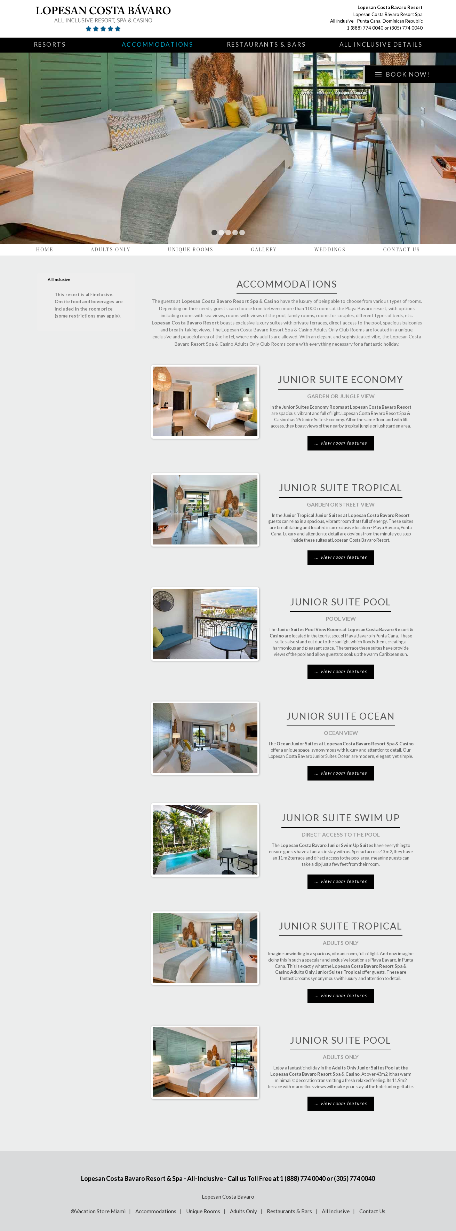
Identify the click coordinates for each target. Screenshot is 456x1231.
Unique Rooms (191, 249)
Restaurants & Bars (266, 44)
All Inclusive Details (381, 44)
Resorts (50, 44)
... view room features (340, 443)
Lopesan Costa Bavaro (228, 1196)
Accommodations (157, 44)
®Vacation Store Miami (98, 1211)
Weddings (330, 249)
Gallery (264, 249)
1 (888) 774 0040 (365, 28)
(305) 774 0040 (406, 28)
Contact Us (401, 249)
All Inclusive (336, 1211)
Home (45, 249)
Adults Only (110, 249)
